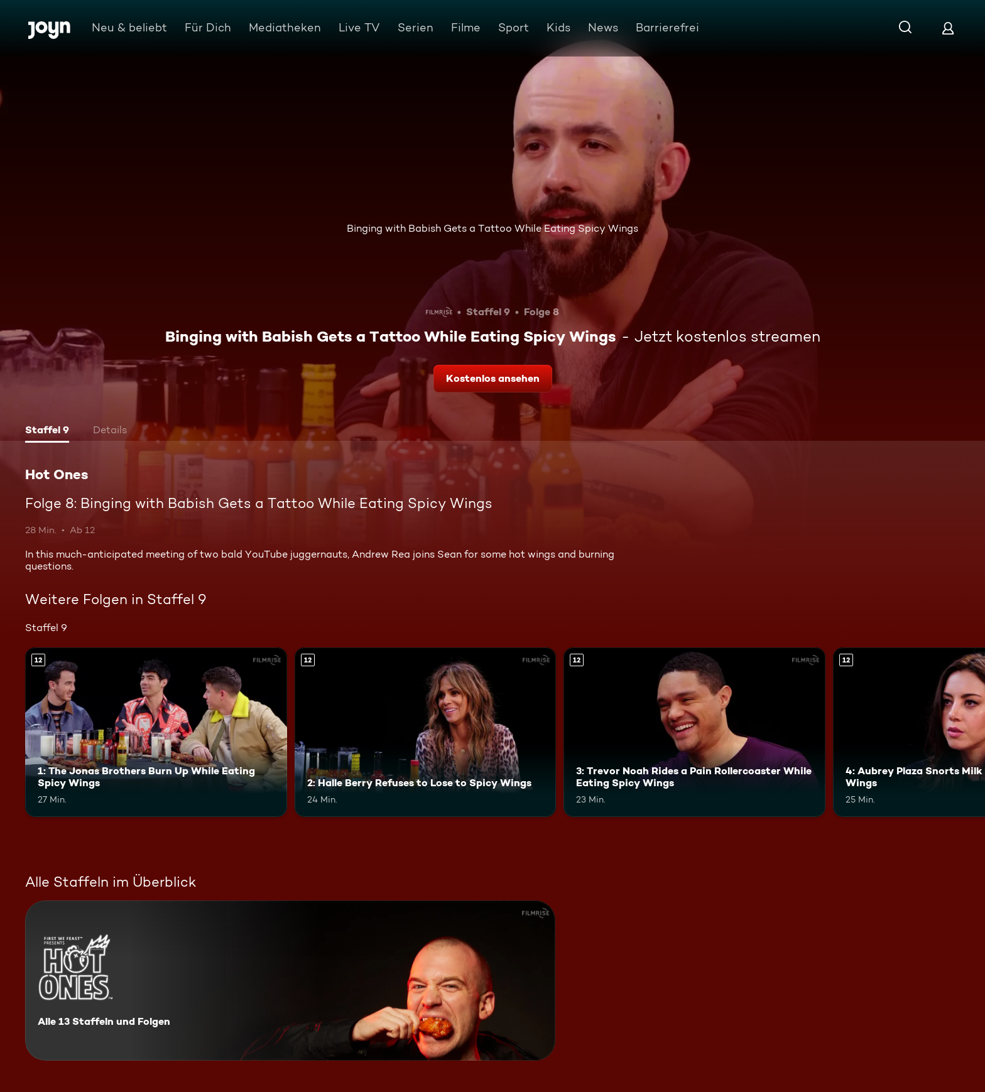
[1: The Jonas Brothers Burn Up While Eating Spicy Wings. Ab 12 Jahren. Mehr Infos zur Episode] (156, 732)
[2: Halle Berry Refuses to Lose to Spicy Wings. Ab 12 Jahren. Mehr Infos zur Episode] (426, 732)
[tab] (47, 431)
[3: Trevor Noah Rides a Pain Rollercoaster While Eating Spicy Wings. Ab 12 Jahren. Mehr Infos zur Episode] (694, 732)
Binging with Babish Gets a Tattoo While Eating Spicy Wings (492, 228)
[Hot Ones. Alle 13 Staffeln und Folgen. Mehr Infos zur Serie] (290, 980)
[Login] (948, 28)
